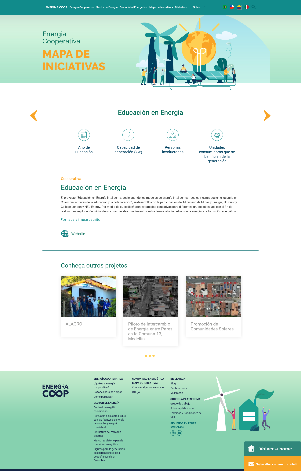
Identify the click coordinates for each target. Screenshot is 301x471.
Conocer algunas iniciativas (148, 387)
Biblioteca (181, 7)
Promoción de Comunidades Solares (212, 327)
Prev (33, 115)
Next (267, 115)
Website (78, 234)
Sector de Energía (107, 7)
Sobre (196, 7)
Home (56, 6)
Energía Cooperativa (82, 7)
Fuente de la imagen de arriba (80, 219)
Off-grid (136, 392)
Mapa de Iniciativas (161, 7)
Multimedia (176, 392)
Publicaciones (178, 388)
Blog (173, 383)
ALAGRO (74, 324)
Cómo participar (103, 396)
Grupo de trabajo (180, 403)
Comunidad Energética (133, 7)
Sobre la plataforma (182, 408)
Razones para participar (108, 392)
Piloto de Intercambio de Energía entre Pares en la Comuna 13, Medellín (150, 331)
